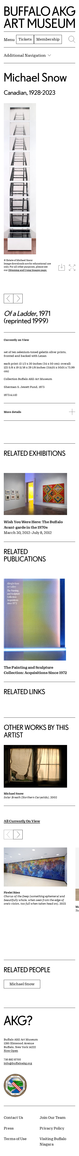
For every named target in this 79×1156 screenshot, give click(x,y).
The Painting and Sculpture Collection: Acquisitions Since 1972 (35, 670)
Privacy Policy (52, 1128)
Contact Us (13, 1117)
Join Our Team (53, 1117)
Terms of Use (15, 1138)
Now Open (11, 1050)
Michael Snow (35, 77)
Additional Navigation (27, 55)
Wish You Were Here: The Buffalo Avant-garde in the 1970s (33, 524)
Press (9, 1128)
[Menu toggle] (9, 39)
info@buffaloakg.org (18, 1063)
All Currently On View (22, 821)
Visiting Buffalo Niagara (53, 1141)
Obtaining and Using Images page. (27, 270)
